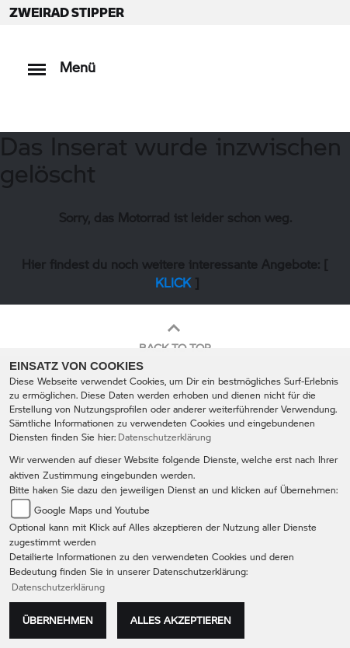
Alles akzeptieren (180, 620)
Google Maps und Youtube (92, 510)
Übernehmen (58, 620)
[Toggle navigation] (37, 61)
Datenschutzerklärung (164, 437)
